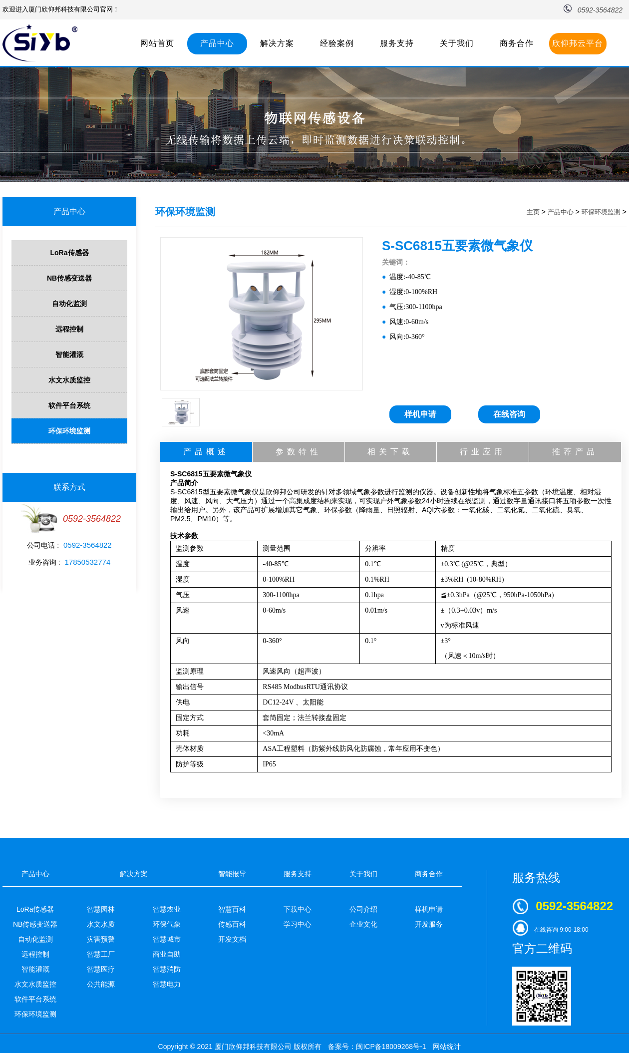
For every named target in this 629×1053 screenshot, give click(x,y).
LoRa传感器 (69, 253)
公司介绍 (363, 909)
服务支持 (397, 43)
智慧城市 (167, 939)
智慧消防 (167, 969)
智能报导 (232, 874)
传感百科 (232, 924)
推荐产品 (575, 451)
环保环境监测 (69, 431)
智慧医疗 (101, 969)
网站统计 (447, 1047)
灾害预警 (101, 939)
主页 (533, 212)
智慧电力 (167, 984)
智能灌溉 (69, 354)
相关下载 (390, 451)
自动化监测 (69, 304)
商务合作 (517, 43)
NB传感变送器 (69, 278)
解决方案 (277, 43)
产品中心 (217, 43)
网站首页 (157, 43)
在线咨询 (509, 414)
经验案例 (337, 43)
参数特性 (298, 451)
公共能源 (101, 984)
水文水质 (101, 924)
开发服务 (429, 924)
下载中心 (298, 909)
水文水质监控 (69, 380)
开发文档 (232, 939)
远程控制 (69, 329)
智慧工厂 (101, 954)
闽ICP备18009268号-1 (391, 1047)
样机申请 (420, 414)
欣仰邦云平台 (577, 43)
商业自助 (167, 954)
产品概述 (206, 451)
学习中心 (298, 924)
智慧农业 (167, 909)
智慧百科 (232, 909)
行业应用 (483, 451)
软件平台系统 (69, 405)
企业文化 (363, 924)
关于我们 (457, 43)
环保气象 (167, 924)
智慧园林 (101, 909)
